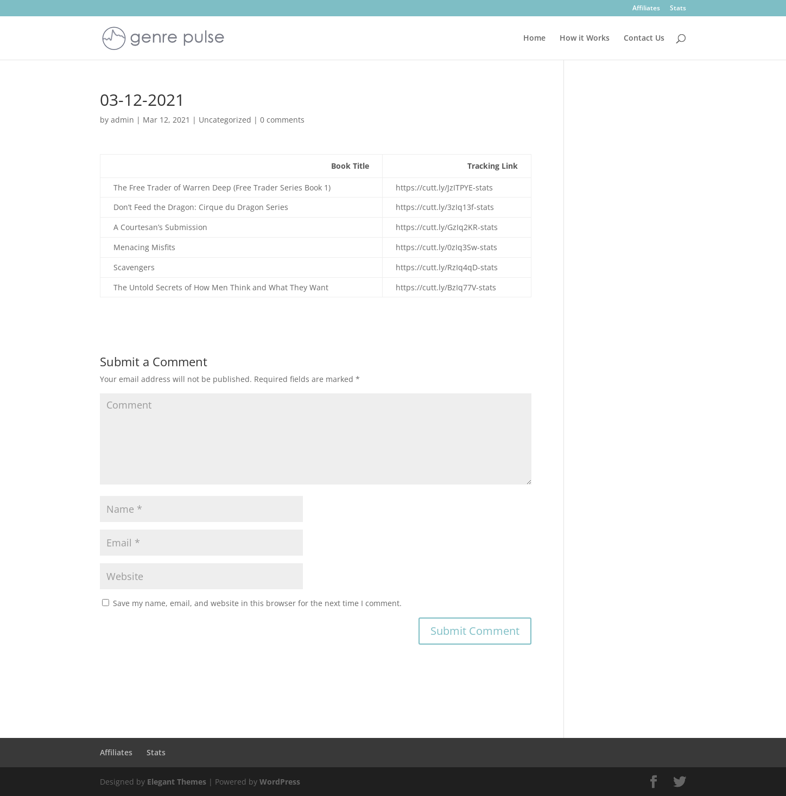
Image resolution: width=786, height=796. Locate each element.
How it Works (585, 38)
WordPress (279, 781)
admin (122, 119)
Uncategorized (225, 119)
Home (534, 38)
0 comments (282, 119)
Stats (678, 8)
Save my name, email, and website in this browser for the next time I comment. (257, 603)
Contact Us (644, 38)
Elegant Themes (176, 781)
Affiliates (646, 8)
